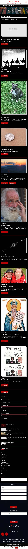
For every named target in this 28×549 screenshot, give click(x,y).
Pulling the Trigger (5, 117)
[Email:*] (14, 490)
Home (3, 19)
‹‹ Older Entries (5, 392)
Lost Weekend (4, 176)
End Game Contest (5, 225)
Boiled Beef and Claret (10, 424)
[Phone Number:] (14, 494)
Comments (12, 183)
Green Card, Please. (6, 380)
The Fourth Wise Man (6, 71)
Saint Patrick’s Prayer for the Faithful (10, 334)
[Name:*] (14, 487)
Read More (4, 43)
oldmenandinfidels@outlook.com (18, 5)
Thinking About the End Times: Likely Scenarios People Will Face (16, 438)
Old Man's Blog (7, 19)
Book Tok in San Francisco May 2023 (10, 39)
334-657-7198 (7, 5)
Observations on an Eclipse (7, 256)
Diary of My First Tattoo (7, 149)
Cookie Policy (12, 547)
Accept (16, 547)
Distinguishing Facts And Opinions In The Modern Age (15, 432)
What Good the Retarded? (7, 286)
